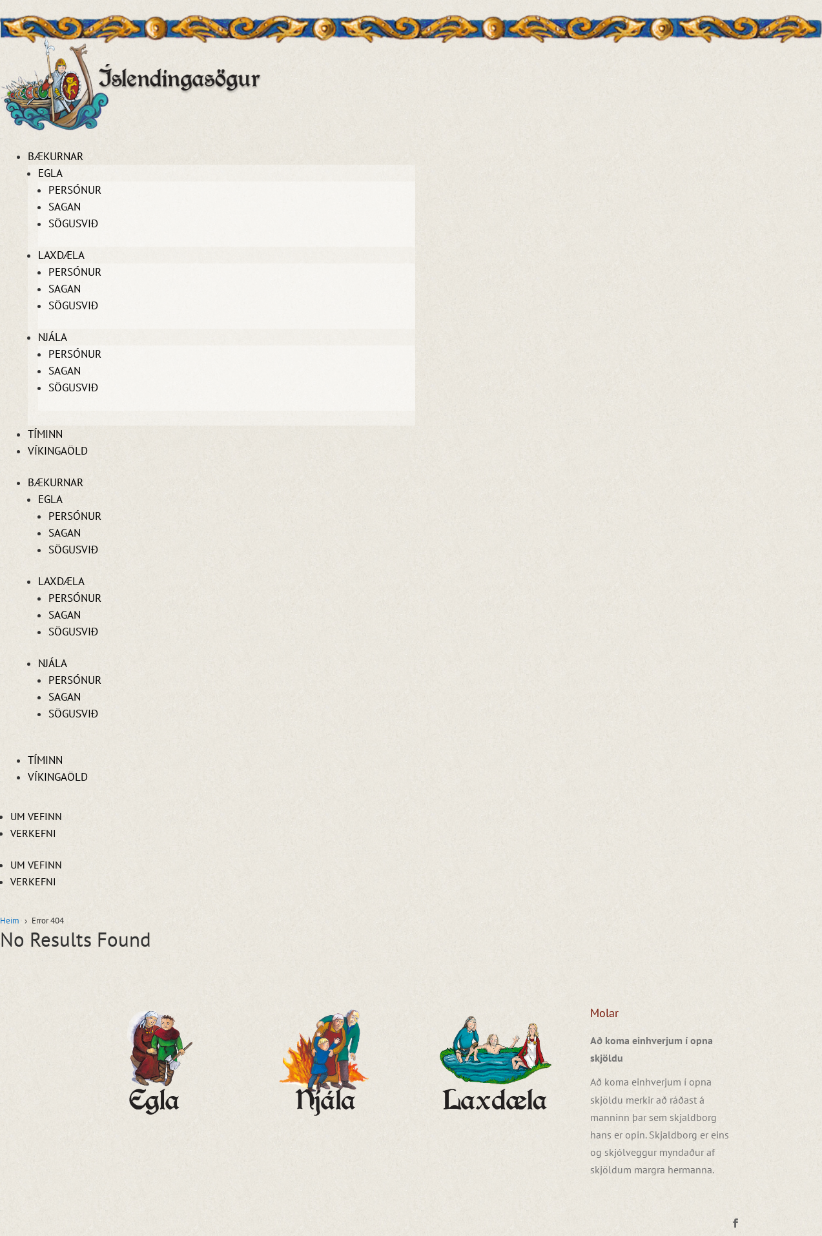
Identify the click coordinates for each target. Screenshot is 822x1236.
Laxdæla (61, 255)
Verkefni (33, 833)
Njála (52, 337)
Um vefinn (36, 816)
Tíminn (45, 434)
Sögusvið (73, 223)
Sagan (64, 207)
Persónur (74, 190)
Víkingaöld (58, 451)
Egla (50, 173)
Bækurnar (55, 156)
